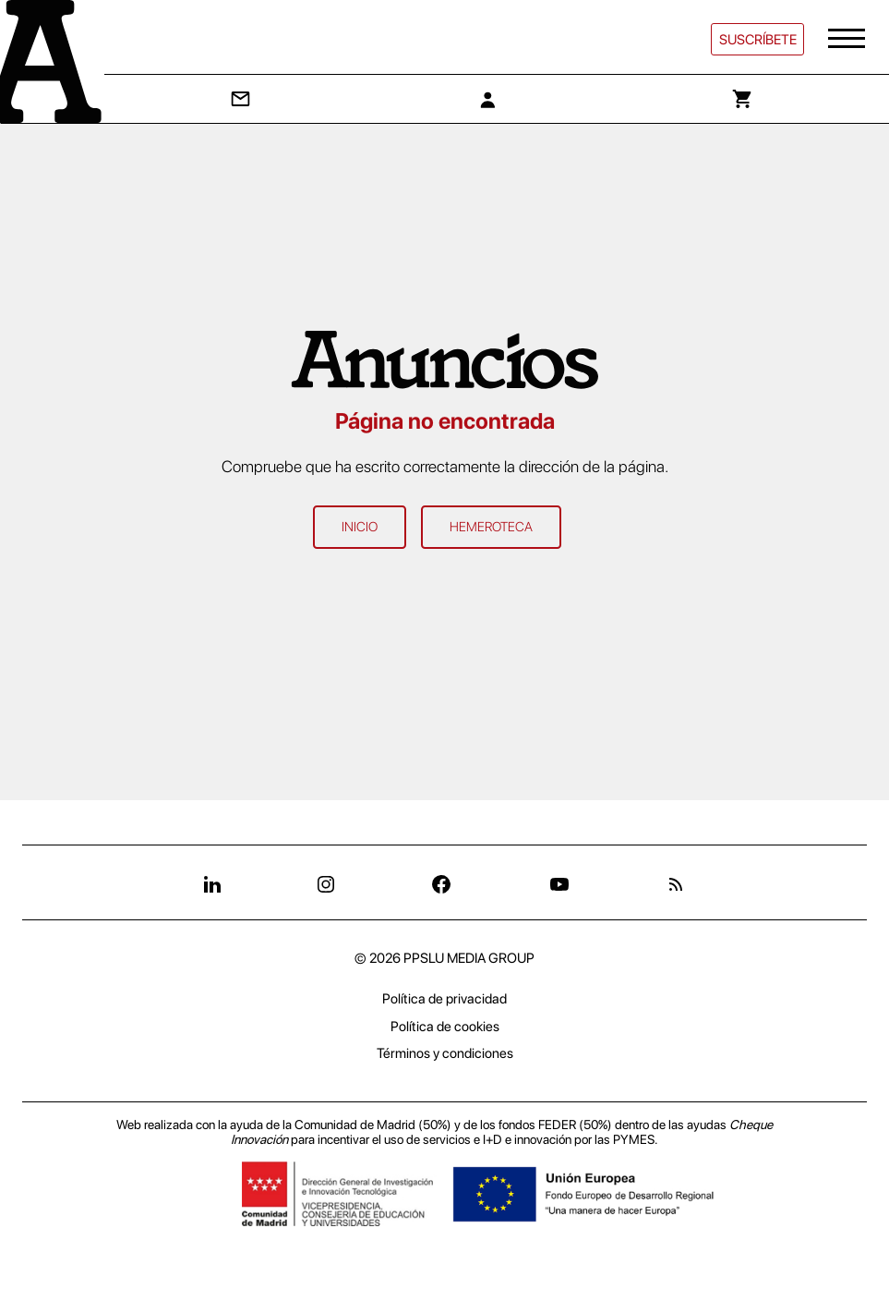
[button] (848, 39)
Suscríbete (758, 39)
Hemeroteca (491, 526)
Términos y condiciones (445, 1053)
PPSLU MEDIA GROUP (469, 958)
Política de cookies (444, 1026)
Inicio (360, 526)
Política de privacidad (444, 999)
